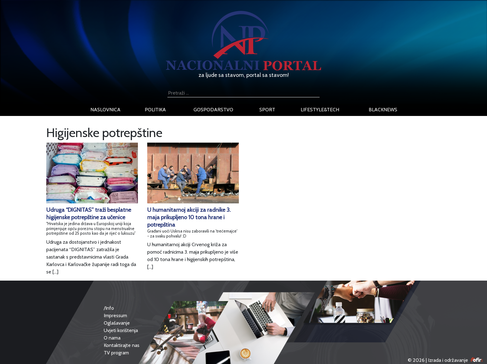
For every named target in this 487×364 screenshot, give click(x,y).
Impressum (115, 315)
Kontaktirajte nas (121, 345)
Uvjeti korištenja (121, 330)
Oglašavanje (117, 323)
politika (155, 110)
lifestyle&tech (320, 110)
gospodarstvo (213, 110)
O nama (112, 338)
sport (267, 110)
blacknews (383, 110)
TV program (116, 353)
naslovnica (105, 110)
